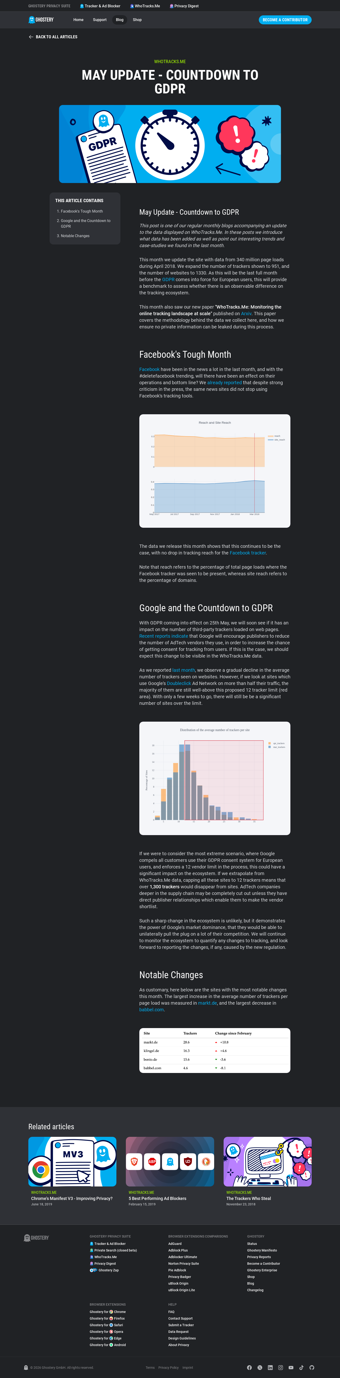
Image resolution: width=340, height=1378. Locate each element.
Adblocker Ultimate (182, 1257)
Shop (137, 19)
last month (183, 670)
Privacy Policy (168, 1367)
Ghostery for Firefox (107, 1318)
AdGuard (175, 1244)
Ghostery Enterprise (262, 1270)
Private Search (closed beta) (113, 1250)
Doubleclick (179, 683)
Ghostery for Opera (106, 1332)
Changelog (255, 1290)
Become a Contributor (285, 19)
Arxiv (246, 313)
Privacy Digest (184, 6)
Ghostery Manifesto (262, 1250)
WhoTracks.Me (145, 6)
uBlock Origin (178, 1283)
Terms (150, 1367)
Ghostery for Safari (106, 1325)
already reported (224, 382)
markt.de (207, 1003)
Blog (119, 19)
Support (99, 19)
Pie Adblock (177, 1270)
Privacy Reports (259, 1257)
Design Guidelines (182, 1338)
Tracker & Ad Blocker (100, 6)
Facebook (149, 369)
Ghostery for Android (108, 1345)
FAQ (171, 1312)
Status (252, 1244)
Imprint (188, 1367)
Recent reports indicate (163, 636)
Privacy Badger (179, 1277)
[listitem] (72, 1173)
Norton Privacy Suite (183, 1263)
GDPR (168, 279)
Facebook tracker (248, 553)
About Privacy (178, 1345)
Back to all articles (52, 37)
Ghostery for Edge (106, 1338)
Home (78, 19)
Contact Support (180, 1318)
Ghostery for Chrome (108, 1312)
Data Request (178, 1332)
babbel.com (151, 1009)
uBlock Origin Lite (181, 1290)
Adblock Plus (178, 1250)
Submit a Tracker (181, 1325)
